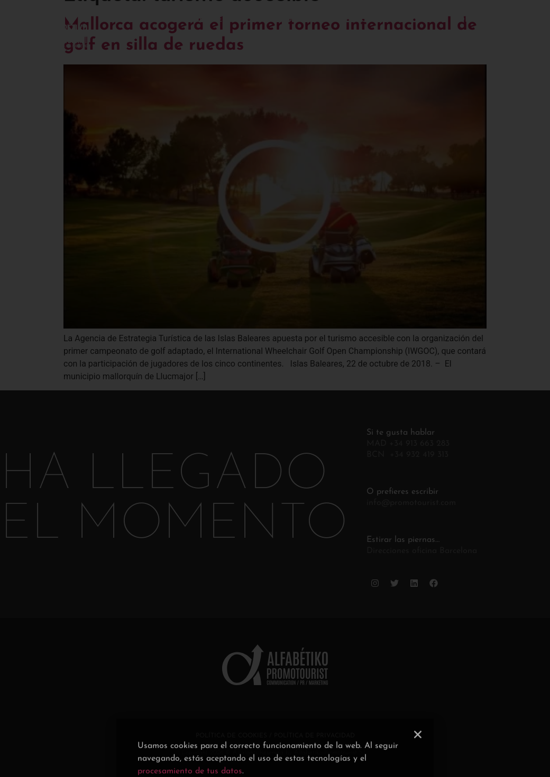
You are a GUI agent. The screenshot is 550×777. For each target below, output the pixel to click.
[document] (275, 388)
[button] (417, 759)
